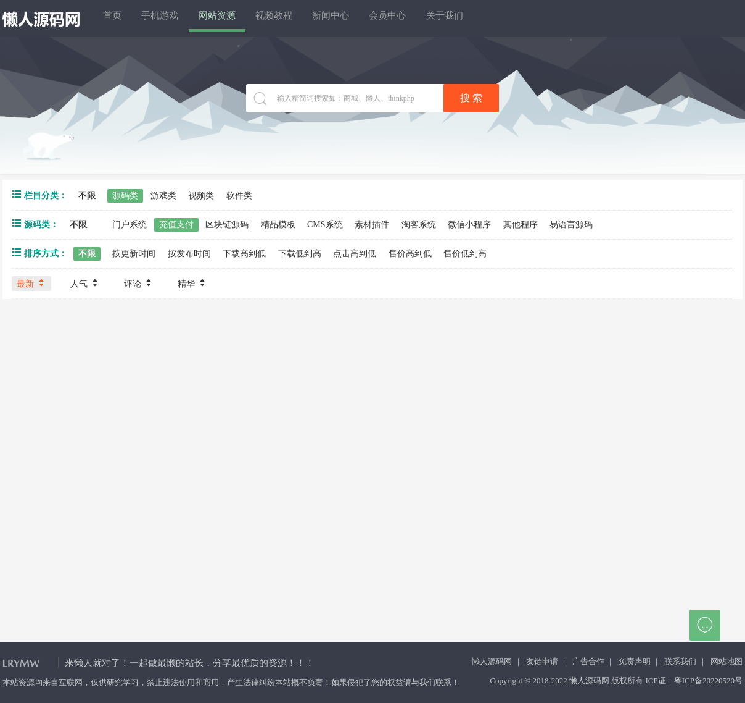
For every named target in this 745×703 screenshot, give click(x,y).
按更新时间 (133, 253)
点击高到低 (354, 253)
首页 (119, 18)
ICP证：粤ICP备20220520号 (694, 680)
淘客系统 (418, 224)
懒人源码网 (492, 661)
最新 (31, 282)
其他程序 (520, 224)
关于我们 (525, 18)
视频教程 (317, 18)
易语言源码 (571, 224)
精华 (192, 282)
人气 (85, 282)
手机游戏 (179, 18)
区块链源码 (227, 224)
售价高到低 (410, 253)
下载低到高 (299, 253)
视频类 (201, 195)
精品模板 (278, 224)
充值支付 (176, 224)
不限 (87, 195)
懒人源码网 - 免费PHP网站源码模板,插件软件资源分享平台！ (41, 19)
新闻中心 (386, 18)
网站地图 (726, 661)
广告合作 (588, 661)
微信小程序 (469, 224)
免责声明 (635, 661)
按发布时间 (189, 253)
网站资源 (248, 18)
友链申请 (542, 661)
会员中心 (455, 18)
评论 (139, 282)
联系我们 (680, 661)
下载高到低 (244, 253)
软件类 (239, 195)
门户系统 (129, 224)
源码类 (125, 195)
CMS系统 (325, 224)
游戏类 (163, 195)
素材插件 (372, 224)
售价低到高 (465, 253)
